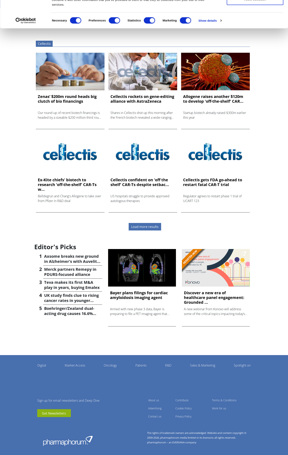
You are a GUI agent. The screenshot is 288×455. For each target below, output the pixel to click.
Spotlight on (242, 365)
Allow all (255, 10)
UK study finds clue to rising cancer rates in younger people (71, 300)
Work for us (219, 408)
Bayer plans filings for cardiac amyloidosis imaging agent (139, 295)
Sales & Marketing (202, 365)
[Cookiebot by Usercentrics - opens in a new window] (25, 45)
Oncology (110, 365)
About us (153, 400)
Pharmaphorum (68, 441)
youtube (40, 423)
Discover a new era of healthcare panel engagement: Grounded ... (214, 297)
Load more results (145, 227)
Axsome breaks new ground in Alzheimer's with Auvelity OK (71, 261)
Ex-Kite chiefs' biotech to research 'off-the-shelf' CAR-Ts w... (67, 185)
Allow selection (255, 23)
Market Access (75, 365)
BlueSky (52, 423)
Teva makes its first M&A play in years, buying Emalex (72, 285)
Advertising (155, 408)
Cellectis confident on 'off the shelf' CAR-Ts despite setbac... (139, 182)
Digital (41, 365)
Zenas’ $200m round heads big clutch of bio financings (67, 99)
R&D (168, 365)
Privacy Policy (183, 416)
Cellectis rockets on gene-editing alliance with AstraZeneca (142, 99)
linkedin (46, 423)
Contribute (182, 400)
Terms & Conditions (224, 400)
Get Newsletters (54, 413)
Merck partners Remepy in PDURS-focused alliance (70, 272)
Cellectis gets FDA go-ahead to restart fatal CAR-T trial (212, 182)
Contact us (155, 416)
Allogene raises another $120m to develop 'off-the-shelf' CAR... (213, 99)
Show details (208, 44)
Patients (140, 365)
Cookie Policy (183, 408)
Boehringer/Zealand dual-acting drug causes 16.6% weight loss (69, 313)
